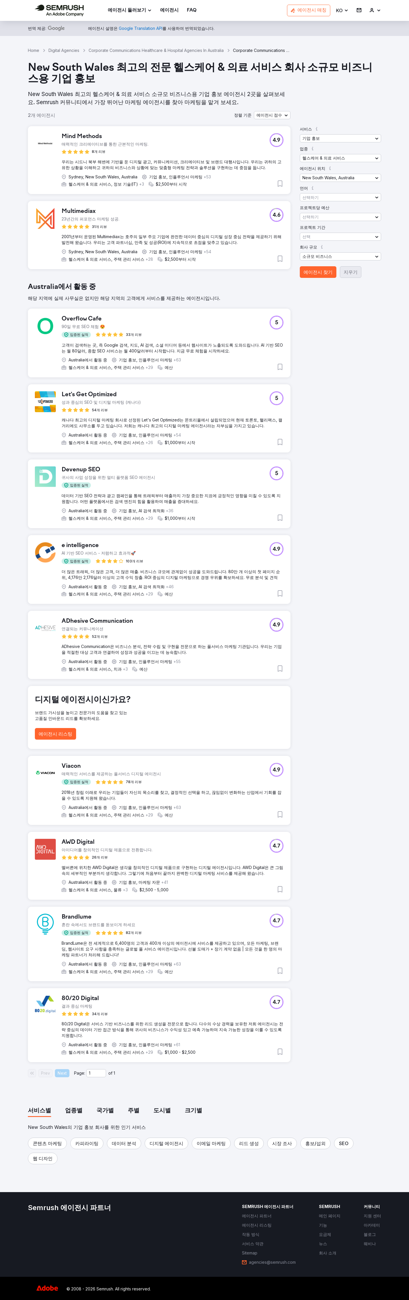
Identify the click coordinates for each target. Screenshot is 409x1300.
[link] (169, 10)
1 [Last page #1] (114, 1073)
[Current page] (96, 1073)
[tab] (39, 1111)
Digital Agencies (64, 50)
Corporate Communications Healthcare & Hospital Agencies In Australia (156, 50)
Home (33, 50)
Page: (79, 1073)
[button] (342, 11)
